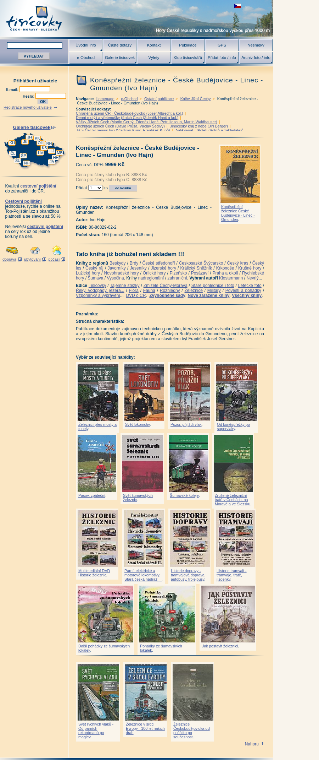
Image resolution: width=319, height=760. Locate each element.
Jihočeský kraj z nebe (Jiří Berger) (199, 126)
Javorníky (116, 268)
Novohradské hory (121, 273)
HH (56, 157)
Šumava (95, 278)
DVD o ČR (136, 295)
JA (52, 161)
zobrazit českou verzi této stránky (237, 6)
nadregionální (151, 278)
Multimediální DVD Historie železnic (94, 573)
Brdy (134, 263)
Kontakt (154, 45)
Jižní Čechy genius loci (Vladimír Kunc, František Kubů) (123, 130)
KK (37, 138)
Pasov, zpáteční (91, 495)
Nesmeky (255, 45)
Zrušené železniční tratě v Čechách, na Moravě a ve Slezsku (232, 499)
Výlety (153, 57)
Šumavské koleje (184, 495)
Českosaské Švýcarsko (201, 263)
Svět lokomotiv (137, 424)
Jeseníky (138, 268)
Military (214, 290)
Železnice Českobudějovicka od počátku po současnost (191, 730)
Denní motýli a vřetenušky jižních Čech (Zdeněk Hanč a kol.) (127, 117)
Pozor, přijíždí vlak (186, 424)
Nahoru (252, 744)
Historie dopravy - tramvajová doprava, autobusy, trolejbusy (188, 575)
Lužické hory (88, 273)
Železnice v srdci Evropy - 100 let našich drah (145, 728)
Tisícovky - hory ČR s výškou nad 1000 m (136, 18)
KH (12, 143)
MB (59, 153)
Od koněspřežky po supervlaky (233, 426)
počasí (54, 259)
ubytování (32, 259)
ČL (13, 153)
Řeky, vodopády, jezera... (100, 290)
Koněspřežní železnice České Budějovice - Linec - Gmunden (238, 213)
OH (40, 143)
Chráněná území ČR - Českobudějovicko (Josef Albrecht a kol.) (129, 113)
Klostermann (231, 278)
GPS (222, 45)
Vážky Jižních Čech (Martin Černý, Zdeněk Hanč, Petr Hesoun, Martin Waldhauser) (146, 122)
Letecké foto (250, 285)
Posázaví (199, 273)
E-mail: (12, 89)
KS (44, 148)
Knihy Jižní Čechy (195, 99)
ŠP (23, 155)
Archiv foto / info (255, 57)
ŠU (18, 160)
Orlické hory (154, 273)
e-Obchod (86, 57)
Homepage (105, 99)
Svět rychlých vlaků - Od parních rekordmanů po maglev (95, 730)
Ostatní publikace (159, 99)
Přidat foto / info (222, 57)
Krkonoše (225, 268)
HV (40, 153)
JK (25, 142)
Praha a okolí (225, 273)
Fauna (149, 290)
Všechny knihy (247, 295)
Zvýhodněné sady (167, 295)
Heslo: (29, 96)
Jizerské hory (163, 268)
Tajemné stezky (124, 285)
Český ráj (94, 268)
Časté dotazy (119, 45)
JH (29, 137)
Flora (134, 290)
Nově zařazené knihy (208, 295)
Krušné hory (250, 268)
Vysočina (115, 278)
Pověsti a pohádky (243, 290)
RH (49, 143)
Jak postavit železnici (220, 646)
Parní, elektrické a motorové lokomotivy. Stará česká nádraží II (143, 575)
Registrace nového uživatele (28, 107)
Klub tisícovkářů (188, 57)
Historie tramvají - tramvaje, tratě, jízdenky (232, 575)
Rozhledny (170, 290)
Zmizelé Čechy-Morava (166, 285)
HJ (52, 151)
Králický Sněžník (196, 268)
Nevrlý (252, 278)
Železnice (194, 290)
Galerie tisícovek (120, 57)
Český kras (237, 263)
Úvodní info (85, 45)
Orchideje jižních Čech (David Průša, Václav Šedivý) (120, 126)
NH (27, 163)
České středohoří (158, 263)
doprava (9, 259)
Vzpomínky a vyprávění (98, 295)
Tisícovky (97, 285)
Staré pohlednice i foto (212, 285)
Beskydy (117, 263)
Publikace (187, 45)
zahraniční (177, 278)
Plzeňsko (178, 273)
